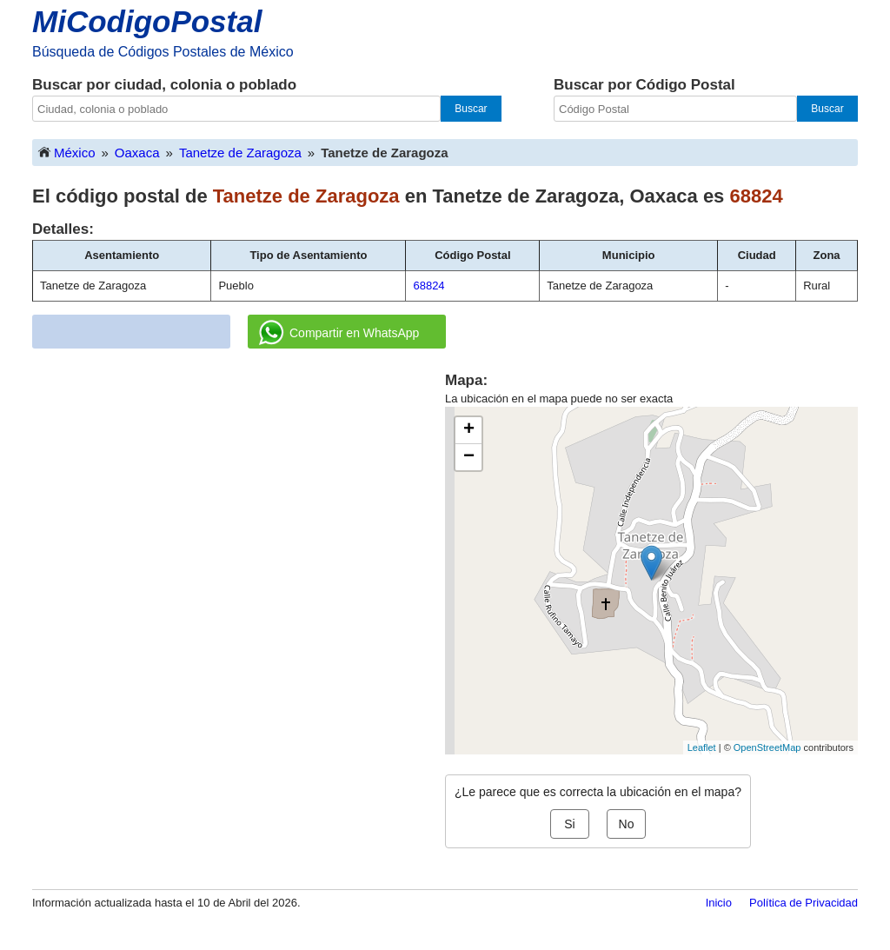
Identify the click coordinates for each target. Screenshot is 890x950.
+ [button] (469, 430)
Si (569, 824)
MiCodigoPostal (147, 21)
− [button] (469, 457)
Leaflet (701, 747)
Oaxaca (137, 152)
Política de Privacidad (803, 902)
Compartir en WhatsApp (339, 333)
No (626, 824)
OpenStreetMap (767, 747)
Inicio (719, 902)
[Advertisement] (239, 492)
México (66, 151)
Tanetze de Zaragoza (240, 152)
